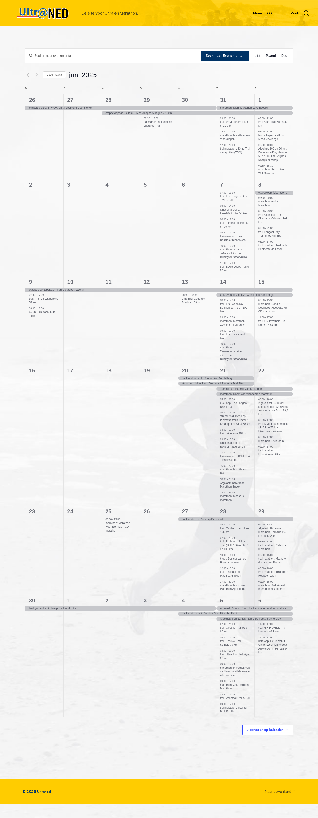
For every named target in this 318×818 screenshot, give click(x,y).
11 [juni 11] (108, 296)
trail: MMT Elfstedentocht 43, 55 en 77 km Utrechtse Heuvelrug (273, 441)
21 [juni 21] (223, 384)
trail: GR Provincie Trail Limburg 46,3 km (272, 643)
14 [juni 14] (223, 296)
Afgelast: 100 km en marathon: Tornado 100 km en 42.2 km (272, 546)
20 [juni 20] (185, 384)
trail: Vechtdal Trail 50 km (235, 712)
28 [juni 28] (223, 525)
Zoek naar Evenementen (225, 69)
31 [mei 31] (223, 114)
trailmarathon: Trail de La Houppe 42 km (273, 587)
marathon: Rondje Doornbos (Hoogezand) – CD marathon (273, 321)
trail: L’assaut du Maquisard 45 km (230, 587)
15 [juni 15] (261, 296)
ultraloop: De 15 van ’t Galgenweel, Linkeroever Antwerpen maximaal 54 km (273, 660)
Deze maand (54, 88)
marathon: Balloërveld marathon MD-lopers (271, 601)
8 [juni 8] (259, 199)
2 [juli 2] (106, 614)
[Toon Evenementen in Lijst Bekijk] (257, 69)
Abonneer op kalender (265, 744)
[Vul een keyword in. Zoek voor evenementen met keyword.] (113, 69)
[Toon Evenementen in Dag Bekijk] (284, 69)
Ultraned (45, 805)
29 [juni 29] (261, 525)
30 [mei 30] (185, 114)
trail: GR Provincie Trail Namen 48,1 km (272, 337)
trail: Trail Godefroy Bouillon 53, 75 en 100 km (233, 321)
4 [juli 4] (183, 614)
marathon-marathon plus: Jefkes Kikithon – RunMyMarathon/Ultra (235, 267)
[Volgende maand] (37, 89)
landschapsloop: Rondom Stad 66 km (232, 458)
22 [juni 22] (261, 384)
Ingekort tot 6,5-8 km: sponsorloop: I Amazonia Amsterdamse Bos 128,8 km (273, 422)
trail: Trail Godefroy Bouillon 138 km (193, 314)
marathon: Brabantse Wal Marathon (271, 185)
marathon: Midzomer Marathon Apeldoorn (232, 601)
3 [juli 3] (145, 614)
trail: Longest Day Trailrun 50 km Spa (269, 247)
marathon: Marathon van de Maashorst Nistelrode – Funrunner (235, 685)
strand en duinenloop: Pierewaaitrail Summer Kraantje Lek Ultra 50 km (235, 433)
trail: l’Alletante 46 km (233, 447)
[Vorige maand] (28, 89)
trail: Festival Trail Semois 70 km (230, 657)
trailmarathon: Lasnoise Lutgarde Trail (158, 137)
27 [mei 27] (70, 114)
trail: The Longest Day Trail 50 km (233, 212)
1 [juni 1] (259, 114)
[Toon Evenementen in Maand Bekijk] (271, 69)
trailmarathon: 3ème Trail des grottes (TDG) (235, 164)
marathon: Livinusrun (271, 455)
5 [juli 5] (221, 614)
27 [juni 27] (185, 525)
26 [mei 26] (32, 114)
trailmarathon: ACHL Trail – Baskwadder (235, 472)
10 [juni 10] (70, 296)
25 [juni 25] (108, 525)
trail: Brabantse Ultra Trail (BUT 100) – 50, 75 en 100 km (234, 559)
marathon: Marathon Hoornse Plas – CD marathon (117, 540)
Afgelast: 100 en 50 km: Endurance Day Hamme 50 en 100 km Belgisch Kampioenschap (272, 168)
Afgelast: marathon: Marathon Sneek (232, 498)
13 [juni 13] (185, 296)
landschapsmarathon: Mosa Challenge (271, 151)
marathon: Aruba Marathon (268, 217)
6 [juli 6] (259, 614)
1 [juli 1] (68, 614)
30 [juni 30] (32, 614)
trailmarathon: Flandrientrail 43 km (270, 466)
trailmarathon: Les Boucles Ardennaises (233, 252)
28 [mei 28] (108, 114)
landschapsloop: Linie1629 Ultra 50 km (233, 225)
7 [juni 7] (221, 199)
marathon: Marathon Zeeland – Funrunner (233, 337)
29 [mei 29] (147, 114)
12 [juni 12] (147, 296)
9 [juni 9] (30, 296)
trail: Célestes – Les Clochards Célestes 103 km (272, 232)
